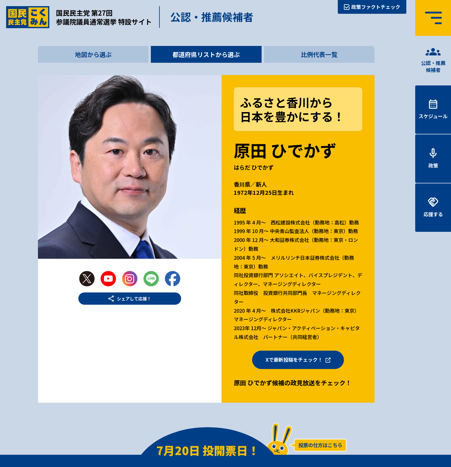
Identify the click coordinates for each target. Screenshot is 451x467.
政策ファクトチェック (375, 6)
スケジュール (433, 116)
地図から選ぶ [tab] (93, 54)
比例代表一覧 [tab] (319, 54)
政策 (433, 165)
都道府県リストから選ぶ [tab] (206, 54)
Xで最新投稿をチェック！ (294, 359)
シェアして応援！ (134, 299)
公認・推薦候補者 (433, 66)
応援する (433, 214)
